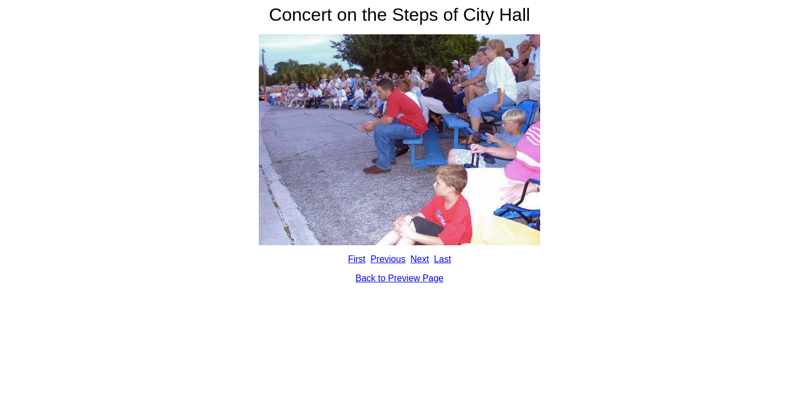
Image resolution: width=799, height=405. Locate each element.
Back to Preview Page (400, 278)
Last (442, 259)
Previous (387, 259)
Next (420, 259)
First (356, 259)
